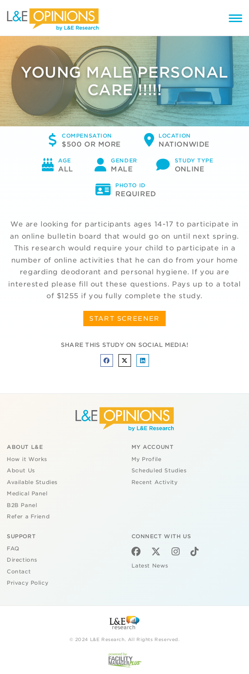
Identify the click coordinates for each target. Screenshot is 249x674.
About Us (21, 470)
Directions (22, 560)
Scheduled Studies (159, 470)
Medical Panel (27, 493)
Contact (19, 571)
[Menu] (235, 19)
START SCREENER (124, 318)
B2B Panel (22, 505)
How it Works (27, 459)
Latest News (149, 566)
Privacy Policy (27, 583)
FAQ (13, 548)
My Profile (146, 459)
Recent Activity (154, 482)
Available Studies (32, 482)
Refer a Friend (28, 516)
